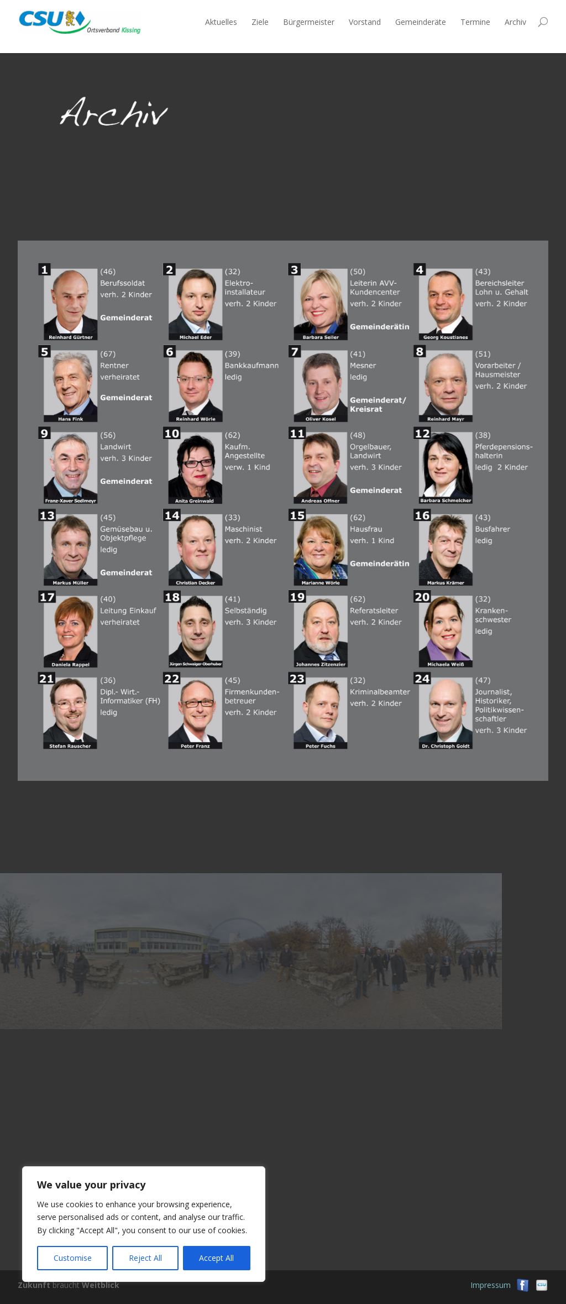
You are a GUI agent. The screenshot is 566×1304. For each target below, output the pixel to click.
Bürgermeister (308, 22)
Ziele (260, 22)
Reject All (145, 1258)
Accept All (216, 1258)
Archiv (515, 22)
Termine (475, 22)
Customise (73, 1258)
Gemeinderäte (420, 22)
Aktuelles (221, 22)
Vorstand (365, 22)
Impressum (490, 1285)
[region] (143, 1224)
